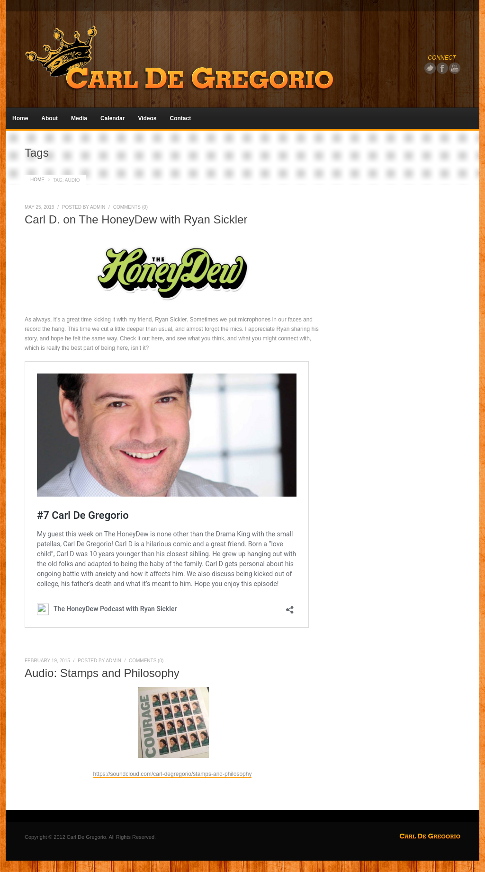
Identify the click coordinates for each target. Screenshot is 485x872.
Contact (180, 118)
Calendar (112, 118)
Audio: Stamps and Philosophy (102, 673)
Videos (147, 118)
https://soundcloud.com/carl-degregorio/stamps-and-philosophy (172, 774)
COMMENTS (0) (130, 207)
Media (79, 118)
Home (20, 118)
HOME (37, 179)
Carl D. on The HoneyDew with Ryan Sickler (136, 219)
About (49, 118)
